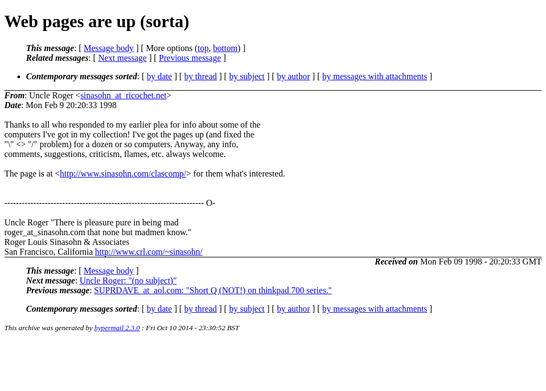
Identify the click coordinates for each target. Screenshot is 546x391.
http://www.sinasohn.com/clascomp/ (123, 173)
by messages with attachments (374, 76)
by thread (201, 76)
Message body (109, 48)
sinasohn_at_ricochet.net (123, 95)
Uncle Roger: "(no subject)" (128, 280)
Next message (122, 57)
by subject (246, 76)
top (203, 48)
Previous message (190, 57)
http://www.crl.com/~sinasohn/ (148, 251)
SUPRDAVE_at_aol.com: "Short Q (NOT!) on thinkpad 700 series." (213, 290)
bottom (225, 48)
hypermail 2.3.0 (117, 328)
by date (159, 76)
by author (293, 76)
